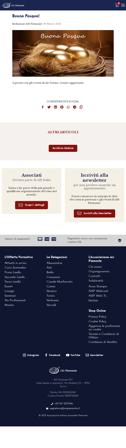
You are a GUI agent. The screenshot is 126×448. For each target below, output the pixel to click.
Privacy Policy (97, 317)
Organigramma (99, 271)
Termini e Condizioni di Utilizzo (104, 336)
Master (9, 305)
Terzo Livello (13, 282)
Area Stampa (98, 287)
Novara (52, 291)
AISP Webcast (98, 291)
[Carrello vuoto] (117, 5)
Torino (50, 296)
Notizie (93, 301)
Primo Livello (13, 272)
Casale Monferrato (60, 282)
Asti (49, 268)
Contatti (94, 276)
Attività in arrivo (15, 263)
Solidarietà (96, 281)
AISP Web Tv (97, 296)
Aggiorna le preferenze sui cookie (104, 328)
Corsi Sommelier (15, 268)
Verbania (52, 301)
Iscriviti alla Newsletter (94, 214)
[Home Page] (13, 5)
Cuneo (51, 287)
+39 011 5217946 (62, 404)
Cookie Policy (97, 322)
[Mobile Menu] (123, 5)
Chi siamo (95, 267)
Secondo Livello (15, 277)
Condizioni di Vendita (103, 342)
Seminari (10, 296)
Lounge (9, 291)
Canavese (53, 277)
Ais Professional (15, 301)
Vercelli (51, 305)
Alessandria (54, 263)
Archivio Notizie (62, 148)
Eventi (8, 287)
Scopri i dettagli (31, 205)
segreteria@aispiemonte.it (63, 409)
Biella (50, 272)
